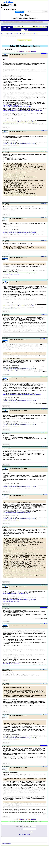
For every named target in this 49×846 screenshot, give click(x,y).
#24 (46, 745)
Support (39, 22)
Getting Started (20, 22)
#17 (46, 526)
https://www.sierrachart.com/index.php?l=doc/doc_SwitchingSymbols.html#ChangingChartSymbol (22, 110)
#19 (46, 607)
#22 (46, 683)
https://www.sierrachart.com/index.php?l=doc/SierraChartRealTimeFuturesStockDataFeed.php (22, 394)
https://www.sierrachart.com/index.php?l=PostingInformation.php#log (16, 512)
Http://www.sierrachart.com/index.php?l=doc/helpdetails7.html (15, 593)
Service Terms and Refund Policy (6, 843)
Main (5, 22)
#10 (46, 338)
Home (3, 24)
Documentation (11, 22)
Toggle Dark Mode (19, 11)
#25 (46, 766)
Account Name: (19, 826)
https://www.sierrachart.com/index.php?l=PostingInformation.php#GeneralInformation (19, 143)
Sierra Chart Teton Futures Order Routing (11, 124)
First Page (21, 51)
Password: (20, 829)
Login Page (38, 26)
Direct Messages (34, 33)
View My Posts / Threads (25, 33)
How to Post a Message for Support (24, 40)
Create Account (44, 26)
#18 (46, 585)
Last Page (33, 51)
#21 (46, 669)
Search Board (10, 33)
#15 (46, 467)
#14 (46, 447)
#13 (46, 432)
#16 (46, 494)
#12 (46, 409)
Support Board (9, 24)
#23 (46, 714)
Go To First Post (43, 53)
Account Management (30, 22)
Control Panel (17, 33)
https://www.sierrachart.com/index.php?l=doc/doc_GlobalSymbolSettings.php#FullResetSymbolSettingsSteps (17, 106)
